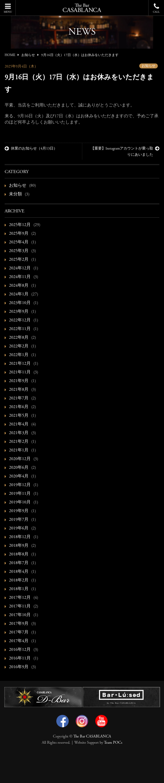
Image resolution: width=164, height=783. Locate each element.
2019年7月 (18, 520)
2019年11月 (20, 494)
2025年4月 (18, 242)
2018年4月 (18, 572)
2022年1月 (18, 355)
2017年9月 (18, 624)
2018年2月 (18, 580)
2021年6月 (18, 407)
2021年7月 (18, 398)
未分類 (15, 194)
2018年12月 (20, 537)
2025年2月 (18, 260)
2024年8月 (18, 286)
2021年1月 (18, 450)
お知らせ (148, 66)
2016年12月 (20, 650)
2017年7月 (18, 632)
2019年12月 (20, 485)
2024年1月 (18, 294)
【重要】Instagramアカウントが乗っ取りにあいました (125, 151)
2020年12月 (20, 459)
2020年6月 (18, 468)
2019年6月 (18, 528)
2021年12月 (20, 364)
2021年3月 (18, 433)
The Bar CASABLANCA (92, 736)
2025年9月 (18, 234)
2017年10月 (20, 615)
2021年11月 (20, 372)
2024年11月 (20, 277)
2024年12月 (20, 268)
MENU (7, 8)
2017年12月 (20, 598)
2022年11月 (20, 329)
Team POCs (113, 743)
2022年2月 (18, 346)
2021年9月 (18, 381)
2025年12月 (20, 225)
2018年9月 (18, 546)
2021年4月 (18, 424)
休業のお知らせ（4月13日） (31, 148)
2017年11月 (20, 606)
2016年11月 (20, 658)
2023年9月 (18, 312)
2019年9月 (18, 511)
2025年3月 (18, 251)
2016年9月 (18, 667)
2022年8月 (18, 338)
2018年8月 (18, 554)
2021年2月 (18, 442)
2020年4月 (18, 476)
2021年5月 (18, 416)
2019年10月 (20, 502)
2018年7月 (18, 563)
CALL (156, 8)
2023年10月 (20, 303)
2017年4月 (18, 641)
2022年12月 (20, 320)
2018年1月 (18, 589)
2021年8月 (18, 390)
